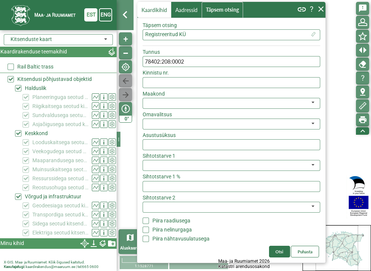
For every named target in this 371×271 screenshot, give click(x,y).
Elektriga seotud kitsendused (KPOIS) (60, 233)
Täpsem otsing (223, 10)
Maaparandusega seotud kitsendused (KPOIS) (60, 160)
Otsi (309, 50)
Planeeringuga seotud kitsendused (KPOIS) (60, 97)
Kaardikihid (155, 9)
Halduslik (35, 88)
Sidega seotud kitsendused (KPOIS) (60, 224)
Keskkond (36, 133)
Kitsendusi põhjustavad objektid (54, 79)
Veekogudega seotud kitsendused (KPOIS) (60, 151)
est (91, 15)
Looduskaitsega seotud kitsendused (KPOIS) (60, 142)
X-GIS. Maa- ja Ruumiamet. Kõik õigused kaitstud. (44, 262)
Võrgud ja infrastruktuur (53, 196)
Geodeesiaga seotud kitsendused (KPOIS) (60, 205)
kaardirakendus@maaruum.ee (50, 267)
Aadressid (188, 10)
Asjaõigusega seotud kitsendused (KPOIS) (60, 124)
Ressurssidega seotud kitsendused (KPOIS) (60, 178)
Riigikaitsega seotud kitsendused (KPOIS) (60, 106)
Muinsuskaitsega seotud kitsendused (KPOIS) (60, 169)
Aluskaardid (131, 248)
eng (105, 15)
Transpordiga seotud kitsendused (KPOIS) (60, 215)
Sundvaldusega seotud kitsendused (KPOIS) (60, 115)
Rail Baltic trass (35, 67)
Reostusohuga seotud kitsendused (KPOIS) (60, 187)
